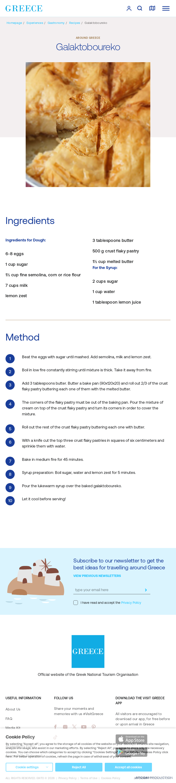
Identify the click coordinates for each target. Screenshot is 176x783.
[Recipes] (74, 23)
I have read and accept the (107, 602)
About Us (13, 709)
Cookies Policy (110, 778)
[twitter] (74, 727)
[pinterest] (94, 727)
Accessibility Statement (24, 756)
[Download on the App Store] (132, 739)
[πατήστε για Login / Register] (129, 8)
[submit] (145, 590)
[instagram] (65, 727)
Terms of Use (88, 778)
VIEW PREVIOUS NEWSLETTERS (97, 576)
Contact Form (17, 737)
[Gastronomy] (56, 23)
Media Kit (13, 728)
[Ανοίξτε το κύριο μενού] (165, 8)
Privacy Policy (130, 602)
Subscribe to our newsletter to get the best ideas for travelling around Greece (119, 563)
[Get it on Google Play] (132, 752)
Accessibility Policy (20, 746)
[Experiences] (35, 23)
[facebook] (55, 727)
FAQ (9, 719)
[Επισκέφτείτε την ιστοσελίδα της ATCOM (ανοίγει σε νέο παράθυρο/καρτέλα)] (152, 778)
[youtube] (84, 727)
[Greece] (24, 8)
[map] (152, 8)
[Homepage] (14, 23)
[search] (139, 8)
